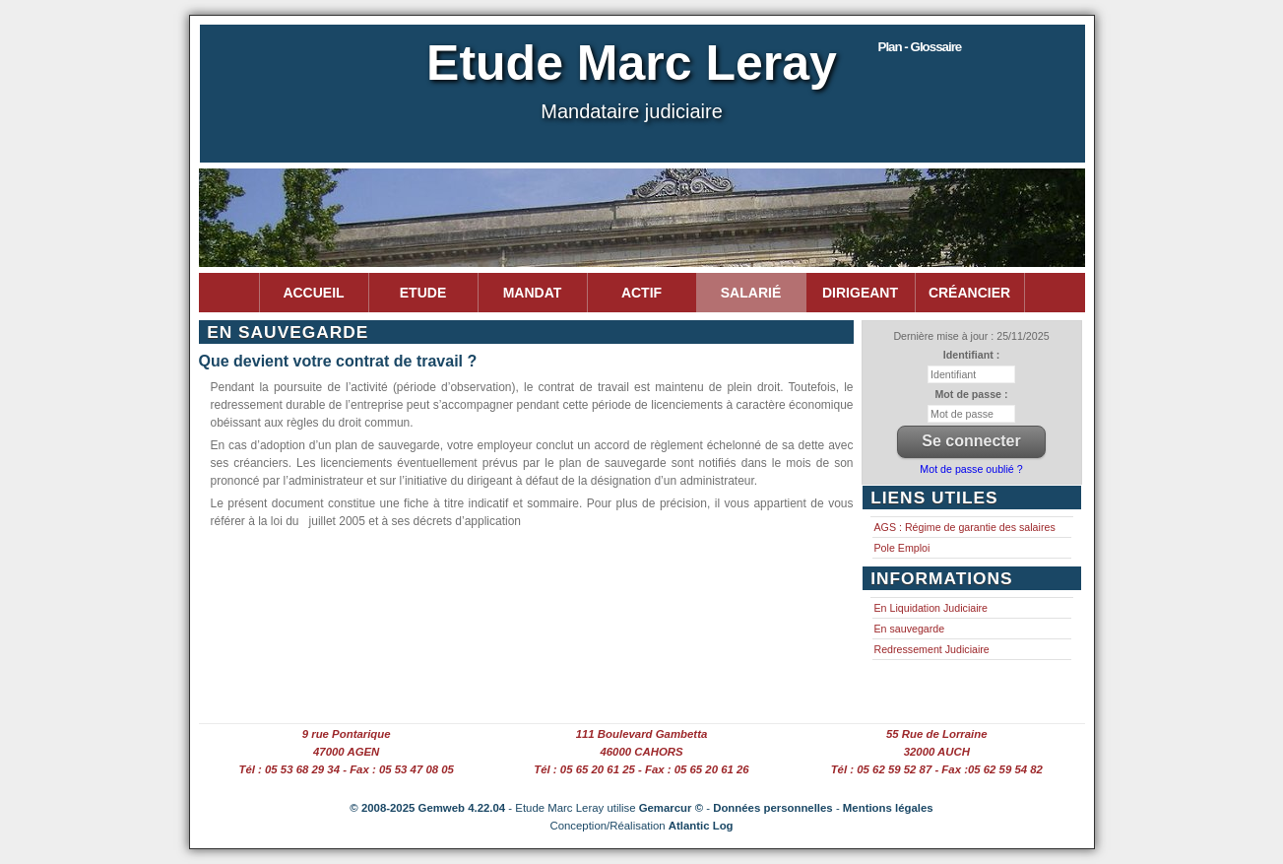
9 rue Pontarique (346, 734)
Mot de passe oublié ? (971, 469)
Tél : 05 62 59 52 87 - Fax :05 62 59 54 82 (937, 769)
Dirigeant (860, 292)
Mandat (532, 292)
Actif (641, 292)
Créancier (969, 292)
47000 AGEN (346, 752)
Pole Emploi (902, 548)
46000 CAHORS (641, 752)
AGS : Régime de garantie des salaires (965, 527)
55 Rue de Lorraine (937, 734)
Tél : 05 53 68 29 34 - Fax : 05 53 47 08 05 (345, 769)
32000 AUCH (937, 752)
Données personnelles (773, 808)
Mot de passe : (970, 394)
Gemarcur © (671, 808)
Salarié (751, 292)
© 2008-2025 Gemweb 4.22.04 (427, 808)
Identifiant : (971, 355)
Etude (423, 292)
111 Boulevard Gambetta (642, 734)
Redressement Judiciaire (932, 649)
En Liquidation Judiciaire (931, 608)
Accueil (313, 292)
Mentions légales (888, 808)
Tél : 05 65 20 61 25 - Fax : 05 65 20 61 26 (641, 769)
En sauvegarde (909, 628)
